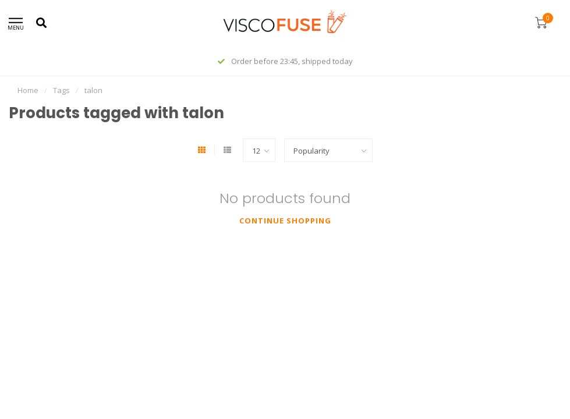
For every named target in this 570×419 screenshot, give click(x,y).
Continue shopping (285, 220)
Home (27, 90)
